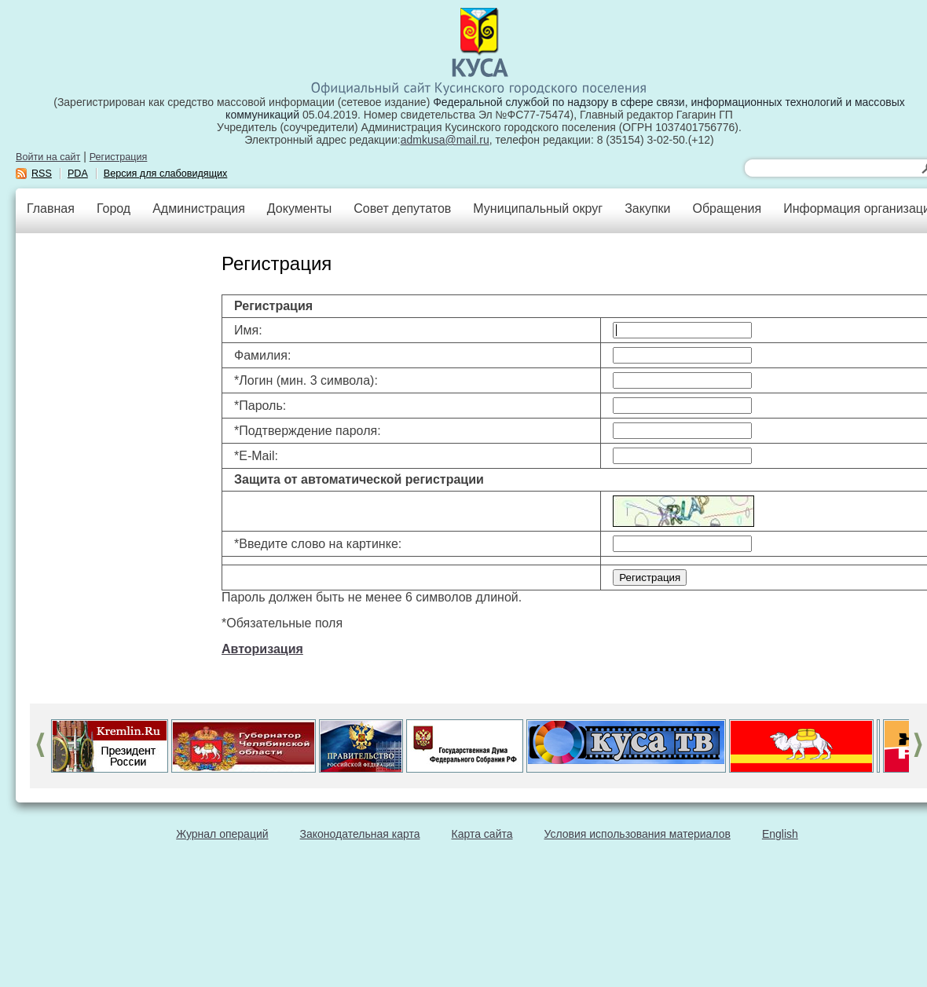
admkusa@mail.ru (445, 139)
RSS (41, 173)
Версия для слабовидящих (166, 173)
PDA (78, 173)
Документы (299, 208)
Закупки (647, 208)
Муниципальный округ (538, 208)
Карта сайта (482, 834)
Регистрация (119, 157)
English (780, 834)
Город (113, 208)
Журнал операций (222, 834)
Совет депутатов (402, 208)
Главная (51, 208)
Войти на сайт (48, 157)
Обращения (726, 208)
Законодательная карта (360, 834)
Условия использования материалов (637, 834)
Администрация (198, 208)
